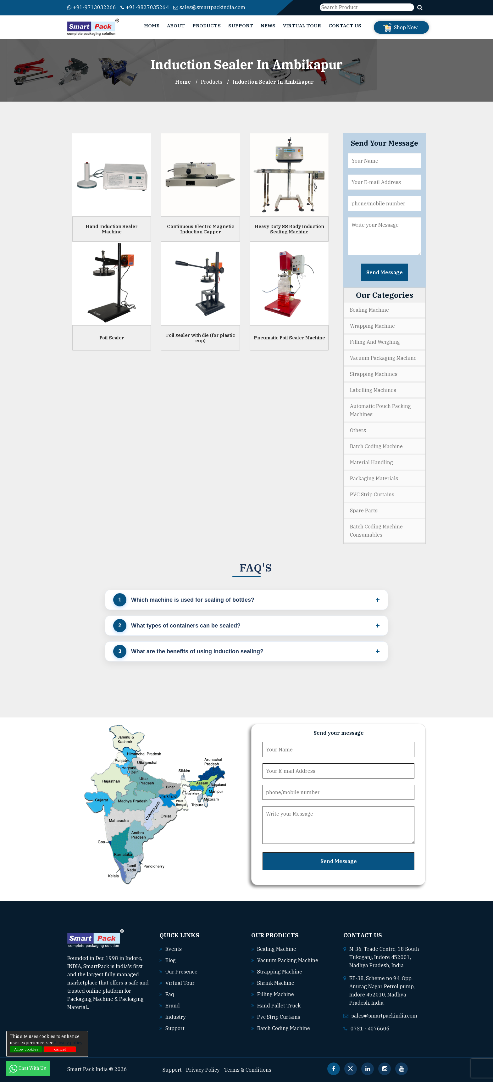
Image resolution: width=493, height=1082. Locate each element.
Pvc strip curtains (278, 1017)
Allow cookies (26, 1049)
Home (151, 26)
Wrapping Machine (372, 326)
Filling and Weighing (375, 342)
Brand (172, 1005)
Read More (105, 1007)
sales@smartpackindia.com (209, 7)
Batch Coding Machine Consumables (376, 530)
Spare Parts (364, 510)
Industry (175, 1017)
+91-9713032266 (91, 7)
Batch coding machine (283, 1028)
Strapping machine (279, 971)
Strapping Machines (373, 374)
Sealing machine (276, 949)
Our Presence (181, 971)
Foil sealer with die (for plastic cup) (200, 337)
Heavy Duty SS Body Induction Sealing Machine (289, 229)
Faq (169, 994)
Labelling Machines (373, 390)
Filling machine (275, 994)
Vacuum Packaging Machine (383, 358)
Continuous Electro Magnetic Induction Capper (200, 229)
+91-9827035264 (144, 7)
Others (358, 430)
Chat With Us (28, 1068)
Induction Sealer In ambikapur (273, 82)
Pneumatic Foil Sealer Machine (289, 338)
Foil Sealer (111, 338)
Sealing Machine (369, 310)
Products (206, 26)
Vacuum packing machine (287, 960)
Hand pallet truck (279, 1005)
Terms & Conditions (247, 1070)
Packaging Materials (374, 478)
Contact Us (345, 26)
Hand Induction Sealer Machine (112, 229)
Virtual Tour (302, 26)
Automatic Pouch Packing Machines (380, 410)
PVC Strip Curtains (372, 494)
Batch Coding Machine (376, 446)
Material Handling (371, 462)
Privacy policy (67, 1043)
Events (173, 949)
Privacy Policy (203, 1070)
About (176, 26)
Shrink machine (275, 983)
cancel (60, 1049)
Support (240, 26)
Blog (170, 960)
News (268, 26)
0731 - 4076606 (370, 1028)
